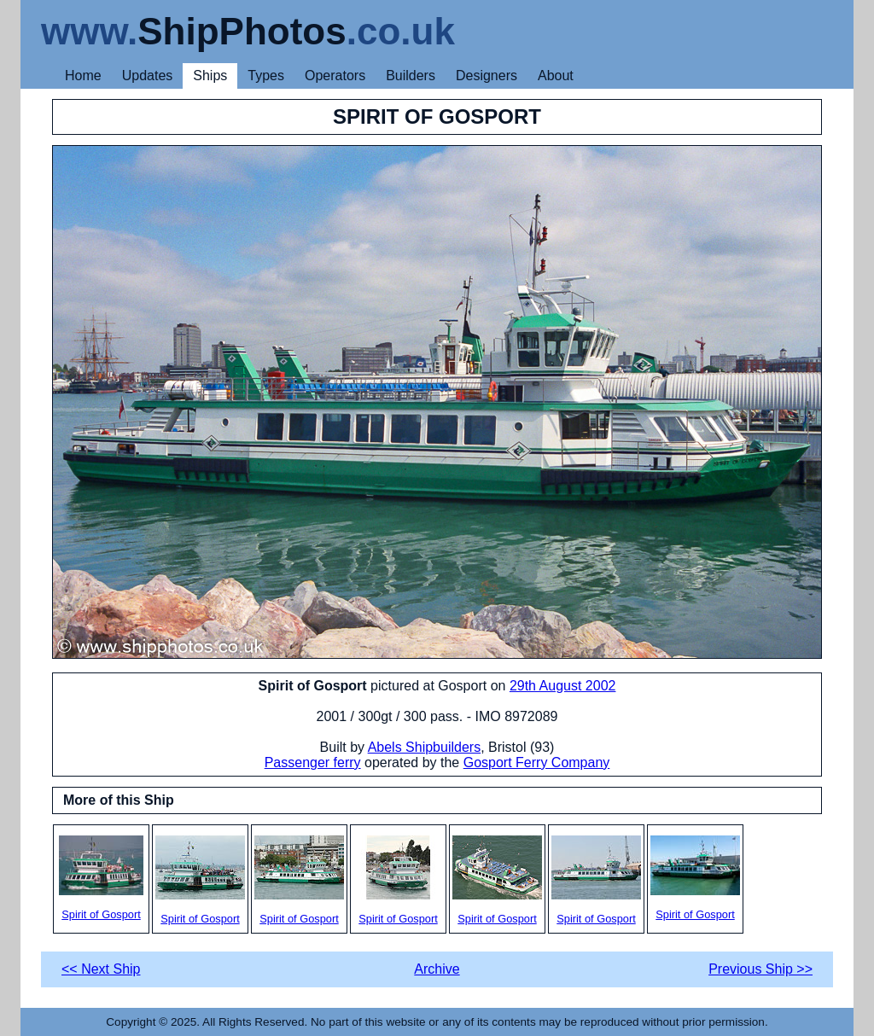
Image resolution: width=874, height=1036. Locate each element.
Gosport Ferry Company (536, 762)
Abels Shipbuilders (424, 747)
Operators (335, 75)
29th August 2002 (563, 685)
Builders (410, 75)
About (556, 75)
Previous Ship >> (760, 969)
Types (266, 75)
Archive (436, 969)
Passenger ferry (313, 762)
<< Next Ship (101, 969)
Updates (147, 75)
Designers (486, 75)
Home (83, 75)
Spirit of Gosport (101, 878)
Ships (210, 75)
